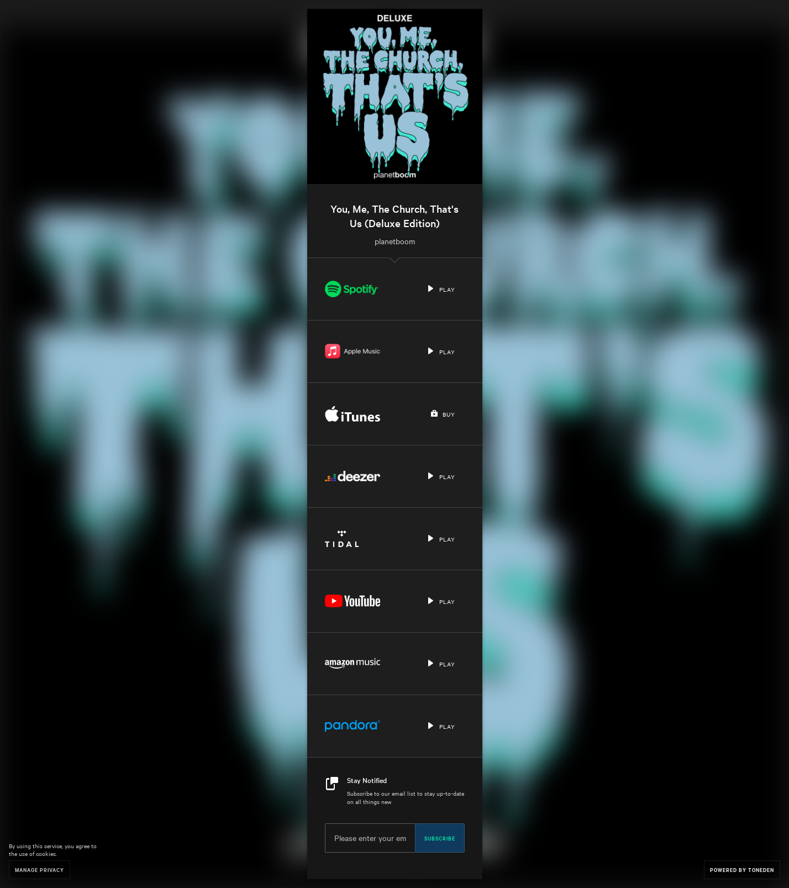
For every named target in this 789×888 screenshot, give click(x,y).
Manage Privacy (39, 869)
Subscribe (439, 838)
